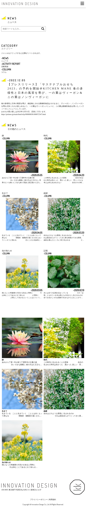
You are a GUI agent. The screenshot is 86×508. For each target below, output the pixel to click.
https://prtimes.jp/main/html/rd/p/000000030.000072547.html (23, 114)
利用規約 (52, 499)
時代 (46, 136)
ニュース (4, 59)
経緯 (46, 193)
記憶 (46, 251)
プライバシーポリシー (39, 499)
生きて (5, 193)
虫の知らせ (7, 251)
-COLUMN (6, 138)
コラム (6, 70)
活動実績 (10, 65)
